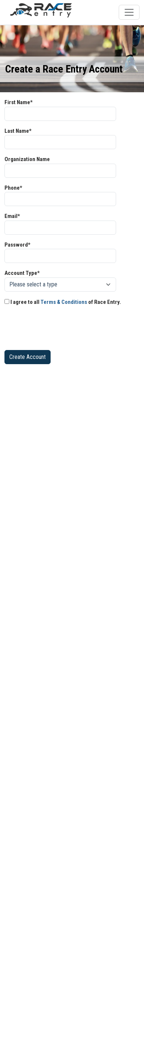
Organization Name (27, 159)
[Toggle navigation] (129, 12)
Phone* (13, 187)
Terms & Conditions (64, 302)
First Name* (18, 102)
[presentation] (61, 329)
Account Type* (22, 273)
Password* (17, 244)
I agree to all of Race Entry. (62, 302)
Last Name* (18, 131)
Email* (12, 216)
